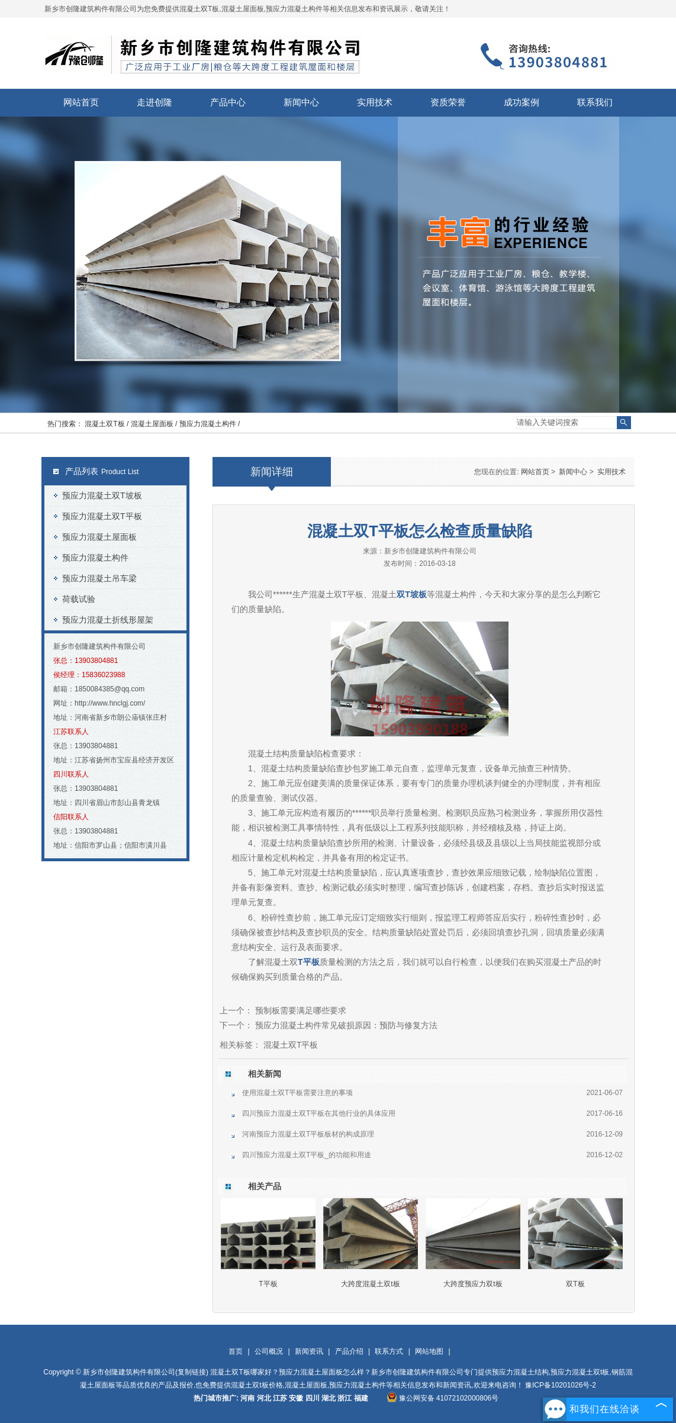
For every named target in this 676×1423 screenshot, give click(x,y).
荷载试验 (78, 599)
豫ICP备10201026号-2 (560, 1385)
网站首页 (81, 102)
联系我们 (595, 102)
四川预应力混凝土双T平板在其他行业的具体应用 (318, 1113)
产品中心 (228, 102)
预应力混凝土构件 (95, 557)
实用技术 (374, 102)
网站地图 (429, 1351)
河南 (247, 1398)
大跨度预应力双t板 (472, 1284)
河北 (264, 1398)
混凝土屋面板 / (155, 424)
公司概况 (269, 1351)
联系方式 (389, 1351)
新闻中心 (301, 102)
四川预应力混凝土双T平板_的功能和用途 (306, 1155)
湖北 (328, 1398)
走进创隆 (154, 102)
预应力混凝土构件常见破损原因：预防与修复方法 (345, 1025)
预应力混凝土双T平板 (102, 516)
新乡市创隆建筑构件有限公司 (430, 551)
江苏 (280, 1398)
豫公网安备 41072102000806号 (443, 1398)
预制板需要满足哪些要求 (299, 1010)
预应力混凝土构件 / (209, 424)
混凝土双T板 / (107, 424)
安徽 (296, 1398)
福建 (361, 1398)
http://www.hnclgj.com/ (110, 703)
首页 (235, 1351)
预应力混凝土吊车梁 (99, 578)
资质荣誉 (448, 102)
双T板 (575, 1284)
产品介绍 (349, 1351)
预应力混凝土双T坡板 (102, 495)
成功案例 (521, 102)
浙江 (344, 1398)
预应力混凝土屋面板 (99, 537)
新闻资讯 (309, 1351)
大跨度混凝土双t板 (370, 1284)
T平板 (268, 1284)
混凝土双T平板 (336, 594)
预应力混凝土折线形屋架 (107, 619)
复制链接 (192, 1372)
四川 (312, 1398)
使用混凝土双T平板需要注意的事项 (297, 1093)
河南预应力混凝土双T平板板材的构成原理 (308, 1134)
